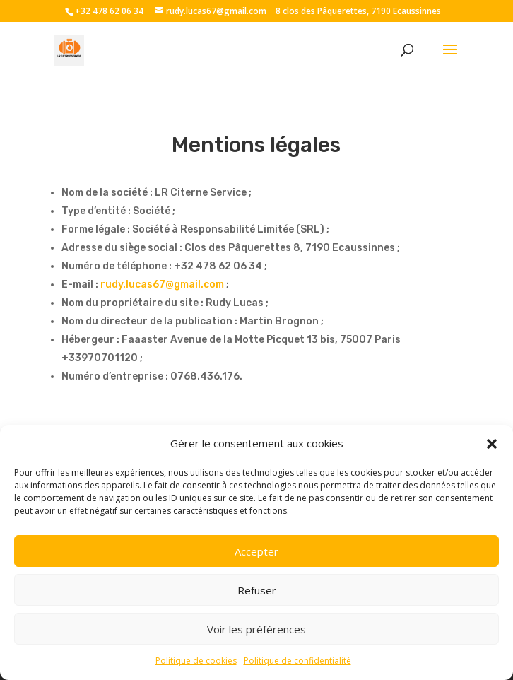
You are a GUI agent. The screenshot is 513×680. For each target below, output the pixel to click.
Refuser (256, 590)
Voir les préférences (256, 629)
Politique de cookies (196, 661)
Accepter (256, 551)
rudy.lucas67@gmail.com (162, 285)
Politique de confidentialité (297, 661)
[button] (492, 444)
